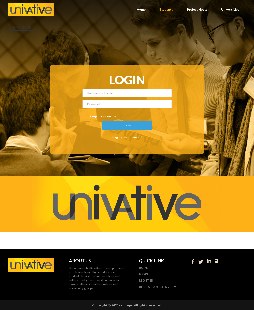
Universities (230, 9)
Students (166, 9)
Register (146, 280)
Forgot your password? (127, 137)
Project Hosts (197, 9)
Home (141, 9)
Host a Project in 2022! (157, 287)
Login (143, 274)
